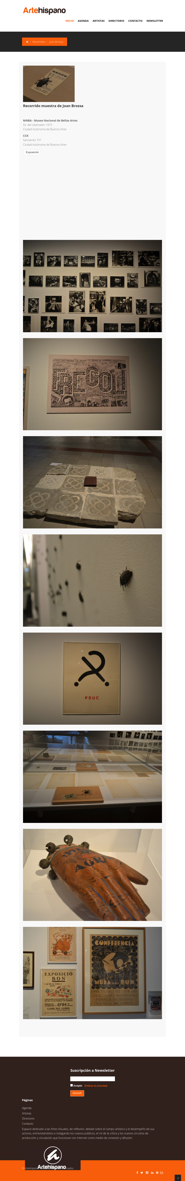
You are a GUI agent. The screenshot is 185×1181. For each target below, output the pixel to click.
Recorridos (39, 41)
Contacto (135, 21)
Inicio (70, 21)
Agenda (83, 21)
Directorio (116, 21)
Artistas (99, 21)
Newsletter (154, 21)
